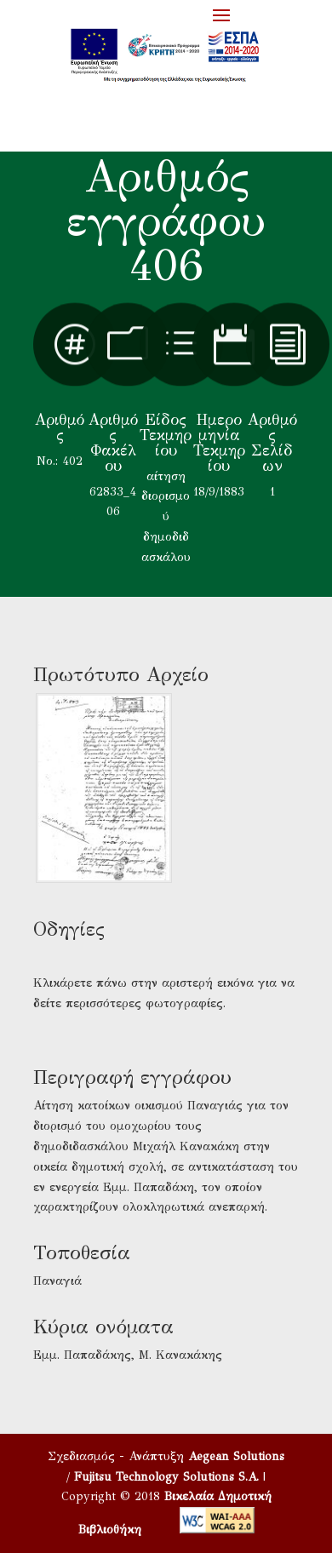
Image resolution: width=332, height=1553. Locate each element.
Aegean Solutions (236, 1456)
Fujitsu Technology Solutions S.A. (166, 1477)
